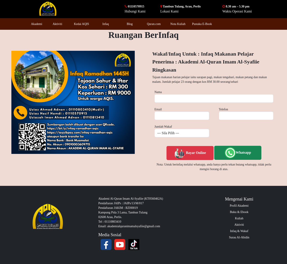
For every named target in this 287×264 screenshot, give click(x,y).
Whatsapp (238, 152)
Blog (130, 24)
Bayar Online (190, 153)
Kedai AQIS (81, 24)
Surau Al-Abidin (239, 237)
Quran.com (154, 24)
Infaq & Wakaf (239, 231)
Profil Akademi (239, 205)
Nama (158, 92)
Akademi (36, 24)
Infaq (105, 24)
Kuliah (239, 218)
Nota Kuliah (178, 24)
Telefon (223, 109)
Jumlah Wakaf (163, 126)
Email (158, 109)
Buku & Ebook (239, 212)
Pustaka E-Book (202, 24)
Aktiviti (57, 24)
